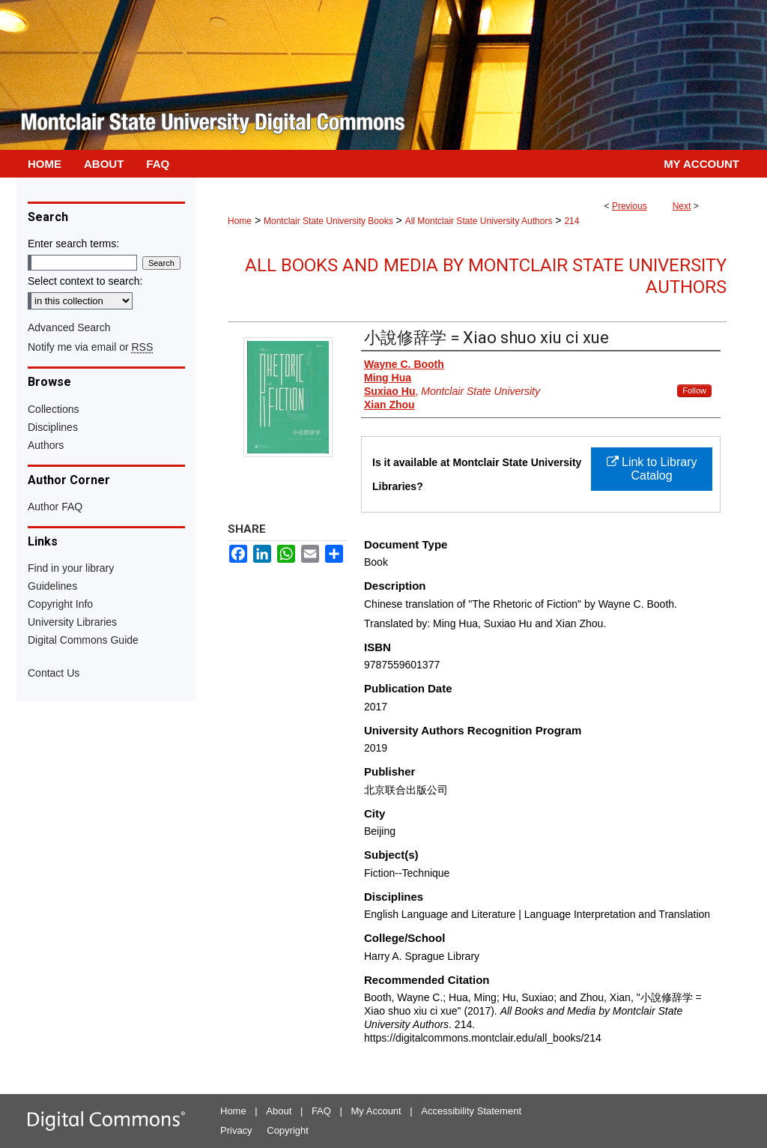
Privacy (236, 1130)
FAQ (321, 1111)
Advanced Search (69, 327)
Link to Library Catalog (652, 469)
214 (571, 221)
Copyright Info (60, 604)
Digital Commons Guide (83, 640)
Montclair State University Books (328, 221)
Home (240, 221)
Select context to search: (85, 281)
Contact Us (53, 673)
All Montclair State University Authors (479, 221)
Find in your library (71, 568)
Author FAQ (55, 507)
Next (682, 206)
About (278, 1111)
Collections (53, 409)
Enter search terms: (73, 244)
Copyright (288, 1130)
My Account (376, 1111)
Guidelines (52, 586)
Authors (46, 445)
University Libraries (72, 622)
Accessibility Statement (471, 1111)
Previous (629, 206)
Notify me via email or (90, 347)
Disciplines (53, 427)
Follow (694, 390)
